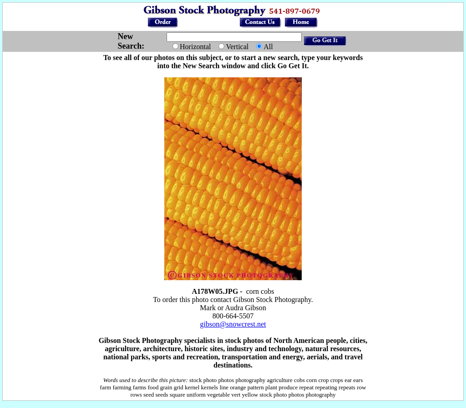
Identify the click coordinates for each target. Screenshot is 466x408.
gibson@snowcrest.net (233, 324)
